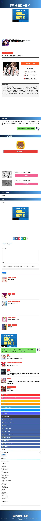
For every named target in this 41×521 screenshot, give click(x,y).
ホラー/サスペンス (9, 243)
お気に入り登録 (5, 58)
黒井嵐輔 (8, 244)
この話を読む (26, 175)
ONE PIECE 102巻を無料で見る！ (15, 358)
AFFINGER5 (20, 519)
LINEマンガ (4, 243)
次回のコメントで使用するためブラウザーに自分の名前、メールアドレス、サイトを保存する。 (19, 266)
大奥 (9, 295)
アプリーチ (28, 40)
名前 (3, 262)
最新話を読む (20, 151)
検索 (20, 505)
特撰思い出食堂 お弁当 (13, 319)
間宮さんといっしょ (12, 390)
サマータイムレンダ (12, 303)
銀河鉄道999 (11, 327)
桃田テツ (5, 244)
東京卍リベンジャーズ (12, 365)
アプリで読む (26, 184)
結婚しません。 (11, 279)
